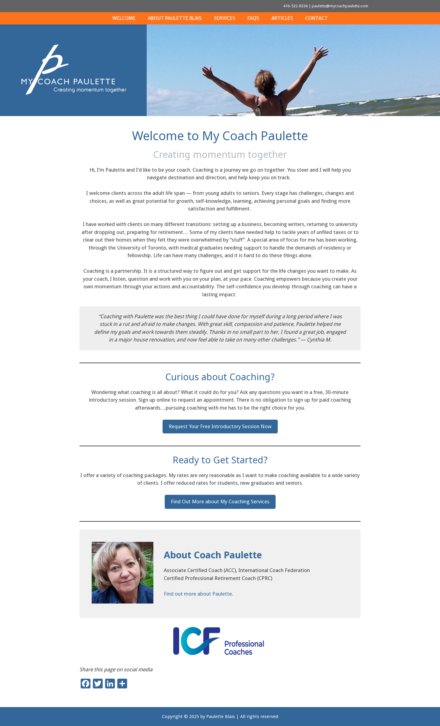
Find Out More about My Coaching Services (220, 501)
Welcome (124, 18)
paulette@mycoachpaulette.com (340, 6)
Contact (316, 18)
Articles (282, 18)
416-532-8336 (295, 6)
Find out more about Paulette (198, 594)
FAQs (253, 18)
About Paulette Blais (175, 18)
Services (224, 18)
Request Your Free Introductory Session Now (220, 426)
